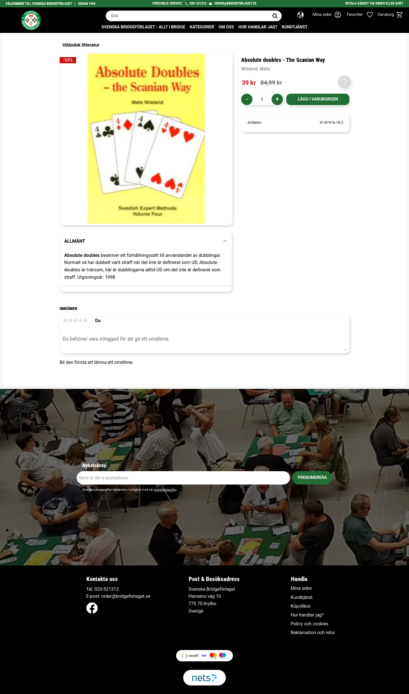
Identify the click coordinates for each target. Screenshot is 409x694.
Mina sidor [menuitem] (301, 588)
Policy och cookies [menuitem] (309, 623)
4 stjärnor (80, 320)
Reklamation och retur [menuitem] (313, 632)
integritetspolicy (165, 490)
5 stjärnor (85, 320)
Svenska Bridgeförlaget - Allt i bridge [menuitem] (143, 27)
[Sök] (274, 16)
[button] (363, 14)
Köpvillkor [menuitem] (301, 606)
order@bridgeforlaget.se (235, 3)
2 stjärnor (70, 320)
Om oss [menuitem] (226, 27)
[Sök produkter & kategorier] (187, 16)
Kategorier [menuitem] (202, 27)
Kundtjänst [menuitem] (295, 27)
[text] (249, 83)
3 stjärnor (75, 320)
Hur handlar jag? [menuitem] (257, 27)
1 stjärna (65, 320)
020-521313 (198, 3)
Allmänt (74, 241)
